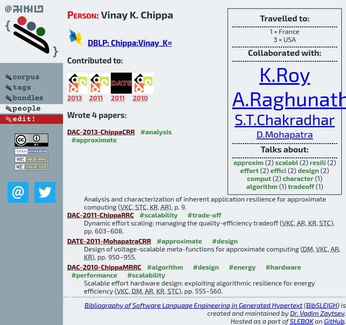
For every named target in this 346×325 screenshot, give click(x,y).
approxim (248, 162)
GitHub (334, 321)
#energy (242, 267)
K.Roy (284, 74)
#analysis (156, 132)
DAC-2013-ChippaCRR (101, 132)
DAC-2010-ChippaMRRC (104, 267)
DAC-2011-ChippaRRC (100, 215)
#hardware (283, 267)
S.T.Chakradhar (285, 119)
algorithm (262, 186)
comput (259, 178)
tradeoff (301, 186)
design (308, 170)
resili (318, 162)
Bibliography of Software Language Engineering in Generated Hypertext (193, 305)
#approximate (94, 140)
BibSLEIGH (321, 305)
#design (225, 241)
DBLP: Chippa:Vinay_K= (130, 42)
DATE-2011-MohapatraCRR (109, 241)
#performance (94, 275)
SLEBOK (301, 321)
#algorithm (165, 267)
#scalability (158, 215)
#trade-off (205, 215)
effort (249, 170)
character (298, 178)
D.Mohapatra (285, 134)
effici (278, 170)
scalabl (286, 162)
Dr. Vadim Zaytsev (317, 313)
